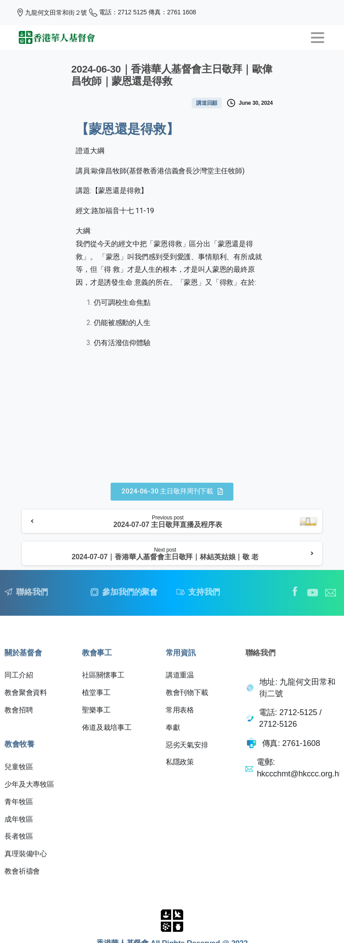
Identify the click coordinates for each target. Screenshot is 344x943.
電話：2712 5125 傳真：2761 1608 (142, 12)
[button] (172, 492)
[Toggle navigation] (318, 37)
